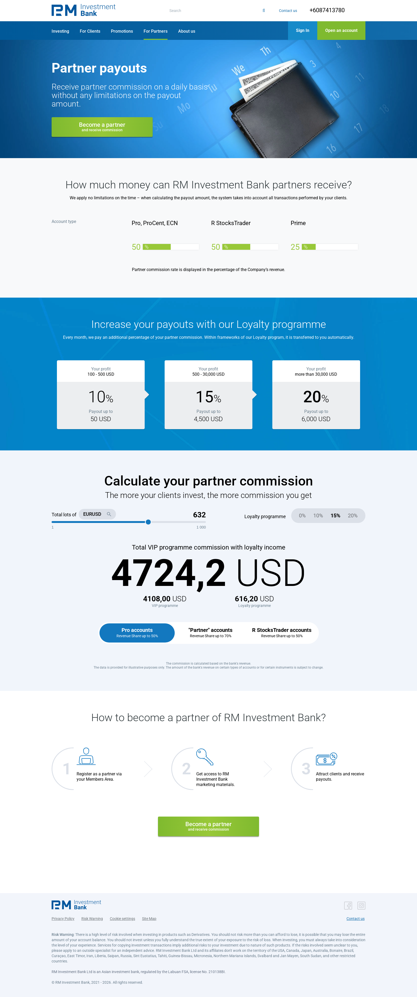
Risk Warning (92, 917)
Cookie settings (122, 917)
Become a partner (102, 126)
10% (318, 515)
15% (335, 515)
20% (353, 515)
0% (302, 515)
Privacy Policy (63, 917)
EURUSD (92, 514)
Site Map (149, 917)
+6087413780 (323, 10)
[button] (83, 10)
